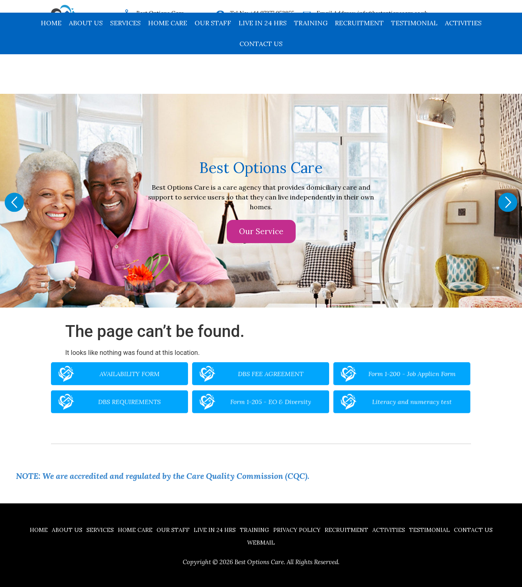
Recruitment (359, 62)
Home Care (167, 62)
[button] (14, 202)
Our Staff (213, 62)
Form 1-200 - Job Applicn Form (365, 379)
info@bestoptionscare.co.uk (392, 13)
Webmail (261, 542)
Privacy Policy (297, 530)
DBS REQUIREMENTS (170, 398)
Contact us (261, 83)
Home (51, 62)
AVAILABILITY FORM (170, 379)
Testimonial (414, 62)
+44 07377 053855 (272, 13)
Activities (463, 62)
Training (310, 62)
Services (125, 62)
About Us (86, 62)
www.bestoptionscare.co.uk (375, 24)
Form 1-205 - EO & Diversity (268, 398)
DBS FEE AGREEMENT (267, 379)
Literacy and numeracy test (365, 398)
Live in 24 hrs (263, 62)
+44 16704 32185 (270, 24)
